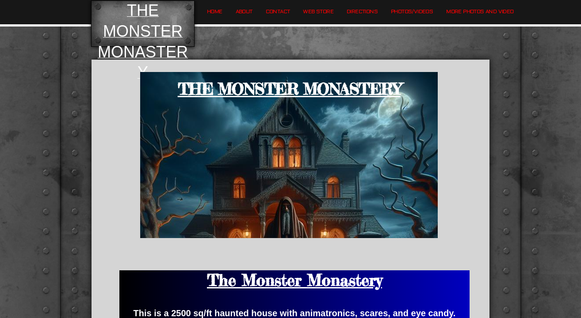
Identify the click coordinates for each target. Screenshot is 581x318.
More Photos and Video (479, 11)
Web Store (318, 11)
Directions (362, 11)
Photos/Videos (412, 11)
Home (214, 11)
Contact (278, 11)
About (244, 11)
